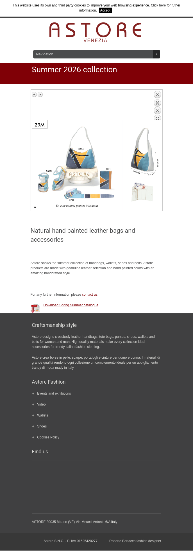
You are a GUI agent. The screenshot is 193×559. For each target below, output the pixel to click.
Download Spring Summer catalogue (71, 305)
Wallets (42, 415)
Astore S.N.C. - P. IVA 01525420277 (70, 541)
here (162, 5)
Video (41, 404)
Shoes (42, 426)
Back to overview (157, 105)
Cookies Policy (48, 437)
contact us (89, 295)
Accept (105, 10)
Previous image (34, 94)
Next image (40, 94)
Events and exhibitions (54, 393)
